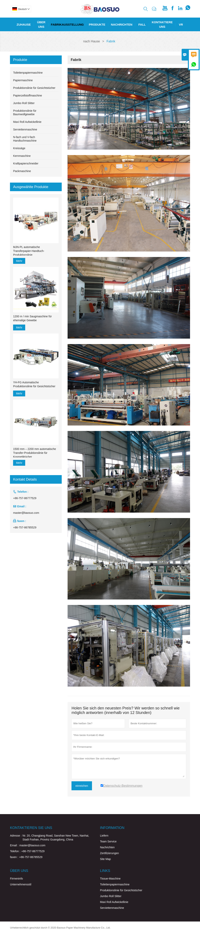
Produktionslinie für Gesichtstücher (34, 87)
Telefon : (15, 851)
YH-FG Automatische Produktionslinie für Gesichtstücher (34, 384)
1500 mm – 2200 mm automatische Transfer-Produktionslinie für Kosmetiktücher (34, 452)
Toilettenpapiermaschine (28, 72)
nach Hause (91, 41)
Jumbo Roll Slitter (24, 103)
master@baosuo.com (26, 512)
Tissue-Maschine (110, 878)
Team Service (108, 841)
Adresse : (15, 835)
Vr (181, 24)
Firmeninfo (16, 878)
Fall (142, 24)
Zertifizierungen (109, 853)
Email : (14, 845)
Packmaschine (22, 171)
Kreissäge (19, 148)
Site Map (105, 859)
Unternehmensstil (20, 884)
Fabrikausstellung (67, 24)
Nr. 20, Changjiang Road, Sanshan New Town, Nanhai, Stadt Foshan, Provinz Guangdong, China (55, 837)
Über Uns (41, 24)
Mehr (19, 260)
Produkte (97, 24)
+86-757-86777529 (24, 498)
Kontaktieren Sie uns (31, 828)
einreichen (81, 785)
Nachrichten (121, 24)
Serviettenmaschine (25, 129)
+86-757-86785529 (24, 527)
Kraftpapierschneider (25, 163)
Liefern (104, 835)
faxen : (14, 857)
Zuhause (24, 24)
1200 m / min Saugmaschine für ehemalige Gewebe (32, 318)
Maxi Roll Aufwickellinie (27, 121)
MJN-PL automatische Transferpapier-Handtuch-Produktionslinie (28, 250)
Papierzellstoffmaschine (27, 95)
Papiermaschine (23, 80)
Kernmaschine (22, 155)
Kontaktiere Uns (162, 24)
